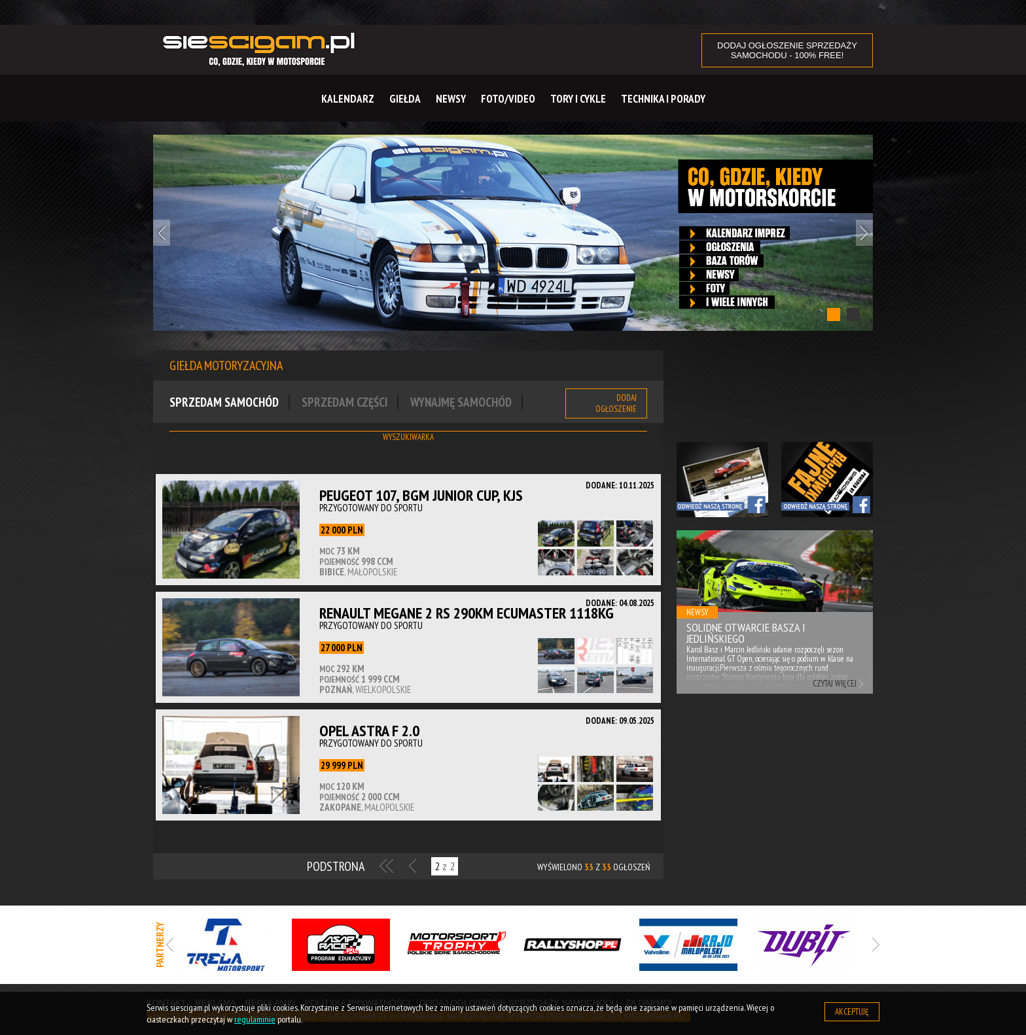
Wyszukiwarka (408, 437)
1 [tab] (833, 314)
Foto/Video (508, 99)
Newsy (451, 99)
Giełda (405, 99)
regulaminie (254, 1019)
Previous (161, 233)
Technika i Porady (663, 99)
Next (864, 233)
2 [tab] (853, 314)
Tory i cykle (578, 99)
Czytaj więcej (835, 683)
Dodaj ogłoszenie (616, 403)
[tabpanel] (513, 233)
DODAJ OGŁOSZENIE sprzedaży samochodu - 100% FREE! (787, 50)
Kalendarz (347, 99)
